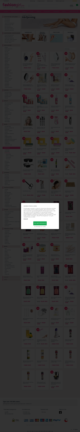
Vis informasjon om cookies (40, 226)
